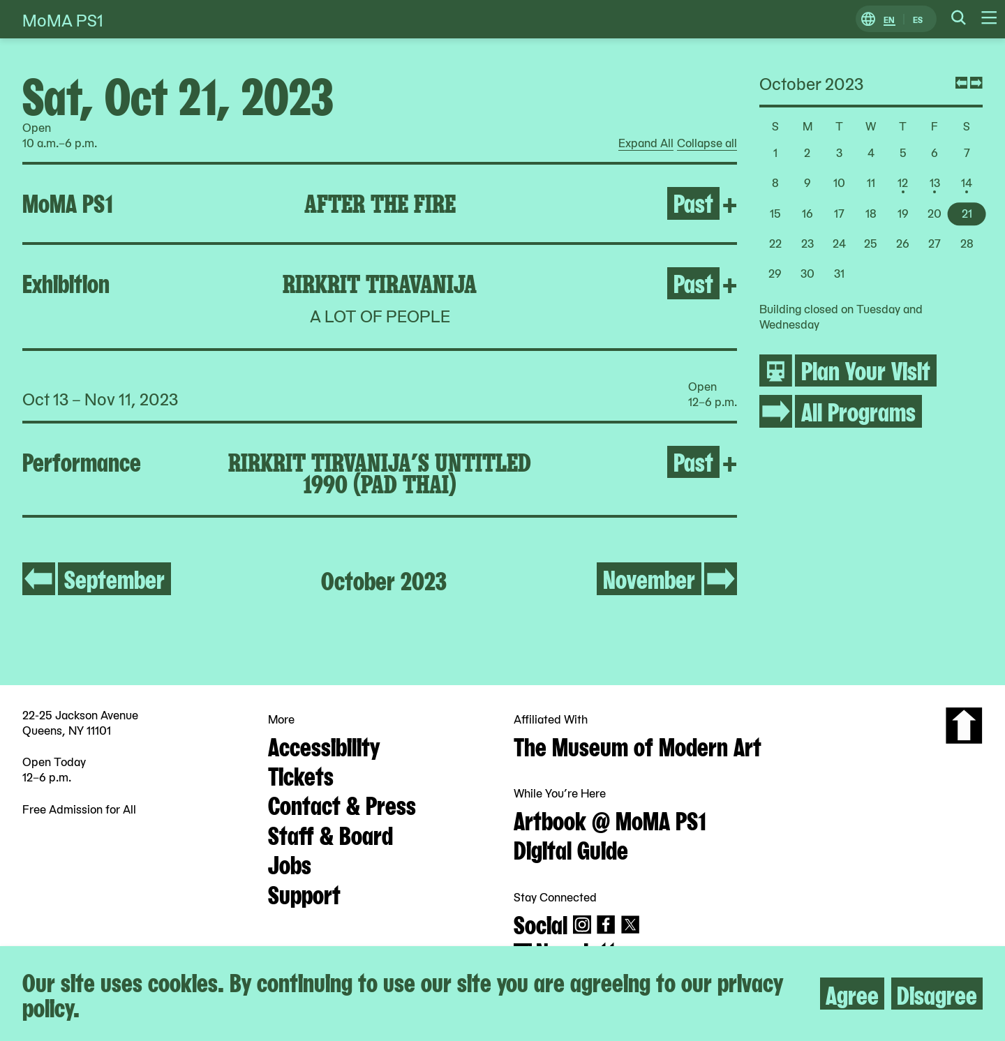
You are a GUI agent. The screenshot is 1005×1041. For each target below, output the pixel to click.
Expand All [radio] (645, 143)
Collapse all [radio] (707, 143)
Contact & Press (342, 804)
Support (304, 893)
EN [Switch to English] (889, 19)
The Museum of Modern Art (637, 745)
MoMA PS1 (62, 19)
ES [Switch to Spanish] (918, 19)
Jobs (289, 863)
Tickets (301, 774)
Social (540, 923)
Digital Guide (571, 848)
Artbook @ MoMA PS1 (610, 819)
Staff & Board (330, 834)
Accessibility (324, 745)
